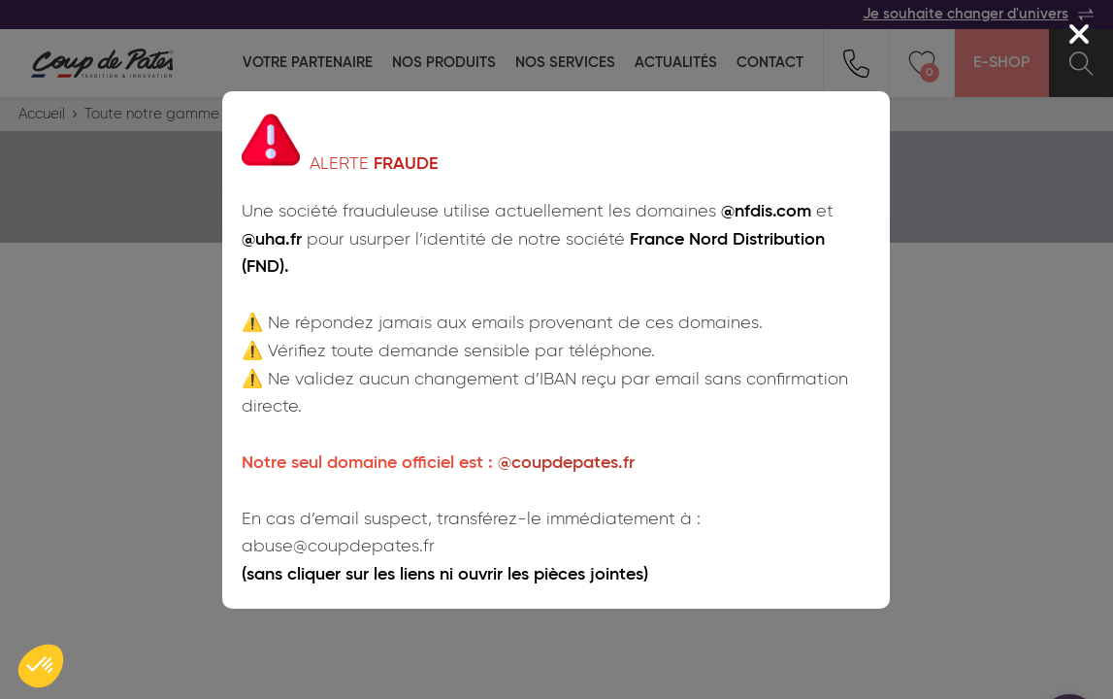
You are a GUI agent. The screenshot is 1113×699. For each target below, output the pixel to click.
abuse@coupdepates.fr (338, 546)
